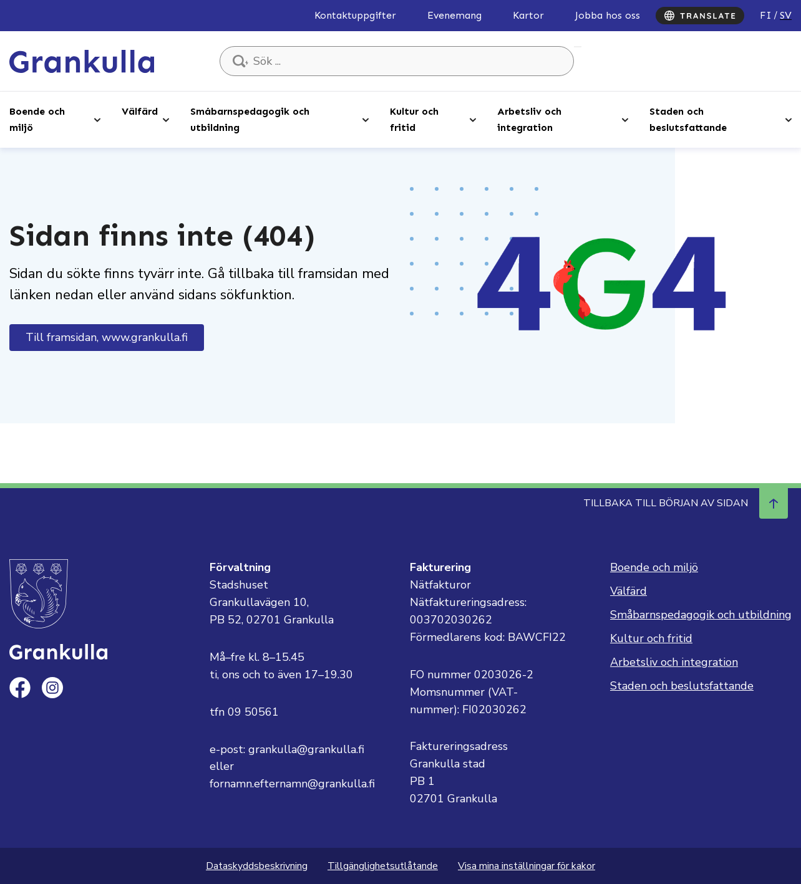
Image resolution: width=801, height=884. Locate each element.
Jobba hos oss (607, 15)
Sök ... (577, 46)
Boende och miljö (37, 119)
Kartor (528, 15)
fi (766, 15)
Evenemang (454, 15)
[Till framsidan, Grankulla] (81, 60)
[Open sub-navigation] (97, 119)
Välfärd (140, 111)
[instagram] (52, 687)
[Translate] (700, 15)
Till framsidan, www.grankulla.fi (107, 337)
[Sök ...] (397, 61)
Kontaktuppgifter (355, 15)
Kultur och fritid (414, 119)
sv (786, 15)
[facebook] (20, 687)
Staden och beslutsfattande (688, 119)
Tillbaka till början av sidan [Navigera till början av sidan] (685, 503)
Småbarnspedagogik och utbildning (249, 119)
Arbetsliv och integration (529, 119)
